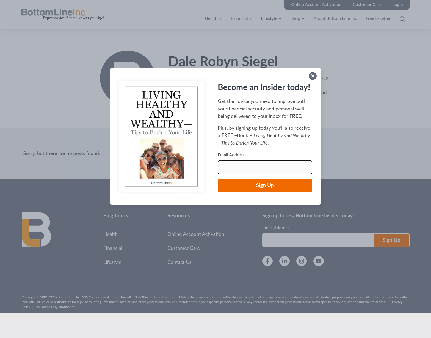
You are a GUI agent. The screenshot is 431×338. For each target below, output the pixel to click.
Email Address (231, 154)
